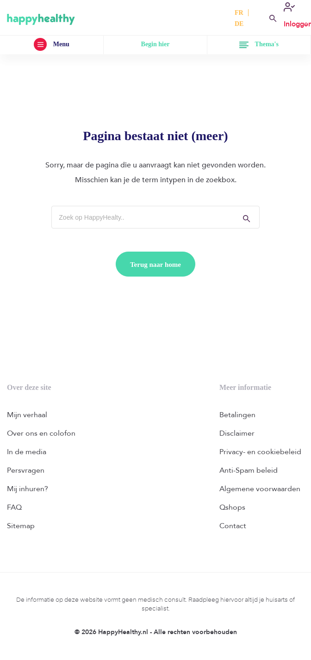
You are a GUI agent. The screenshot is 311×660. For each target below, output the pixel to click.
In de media (26, 452)
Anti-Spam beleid (248, 470)
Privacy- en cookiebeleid (260, 452)
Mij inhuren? (27, 489)
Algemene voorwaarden (259, 489)
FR (239, 12)
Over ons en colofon (41, 433)
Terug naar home (155, 264)
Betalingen (237, 415)
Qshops (232, 507)
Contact (232, 526)
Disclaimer (237, 433)
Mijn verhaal (27, 415)
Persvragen (25, 470)
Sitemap (21, 526)
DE (239, 23)
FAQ (14, 507)
